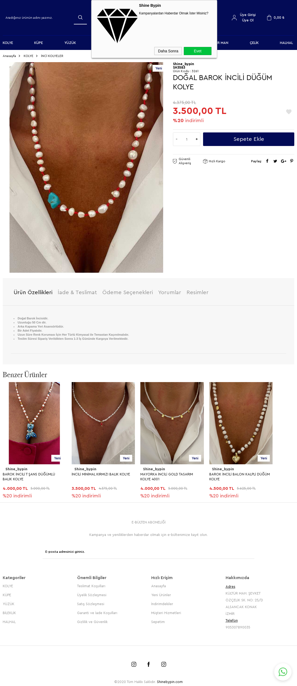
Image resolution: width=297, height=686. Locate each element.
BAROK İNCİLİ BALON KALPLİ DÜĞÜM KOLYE (239, 475)
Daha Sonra (168, 51)
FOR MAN (220, 43)
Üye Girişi (248, 15)
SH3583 (179, 66)
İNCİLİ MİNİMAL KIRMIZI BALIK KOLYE (101, 473)
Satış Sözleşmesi (90, 601)
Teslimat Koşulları (91, 583)
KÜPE (38, 43)
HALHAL (286, 43)
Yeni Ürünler (161, 592)
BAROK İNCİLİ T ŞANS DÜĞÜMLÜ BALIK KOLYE (29, 475)
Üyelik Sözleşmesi (91, 592)
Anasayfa (158, 583)
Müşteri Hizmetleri (166, 610)
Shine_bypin (16, 468)
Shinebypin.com (170, 679)
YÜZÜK (70, 43)
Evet (197, 51)
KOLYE (8, 43)
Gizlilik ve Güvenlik (92, 619)
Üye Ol (248, 20)
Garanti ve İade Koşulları (97, 610)
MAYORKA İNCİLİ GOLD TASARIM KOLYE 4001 (166, 475)
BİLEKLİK (9, 610)
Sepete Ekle (248, 138)
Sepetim (158, 619)
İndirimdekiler (162, 601)
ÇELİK (254, 43)
